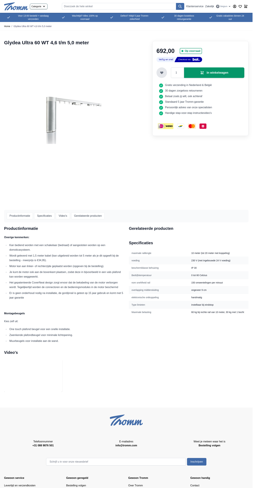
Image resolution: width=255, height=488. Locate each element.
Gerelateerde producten (88, 215)
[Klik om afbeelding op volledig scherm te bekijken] (75, 116)
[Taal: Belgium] (223, 6)
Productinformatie (20, 215)
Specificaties (44, 215)
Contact (194, 485)
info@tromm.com (126, 445)
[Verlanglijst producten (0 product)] (240, 6)
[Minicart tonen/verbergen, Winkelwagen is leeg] (245, 6)
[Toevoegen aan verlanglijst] (161, 72)
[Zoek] (180, 6)
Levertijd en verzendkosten (19, 485)
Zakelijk (209, 6)
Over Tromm (135, 485)
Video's (63, 215)
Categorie (38, 6)
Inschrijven (196, 461)
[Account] (234, 6)
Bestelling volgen (76, 485)
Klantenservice (194, 6)
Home (7, 26)
